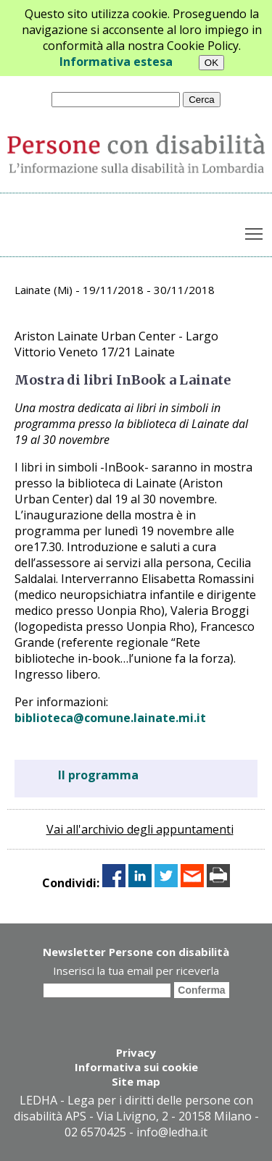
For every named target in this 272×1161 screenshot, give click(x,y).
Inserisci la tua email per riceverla (136, 970)
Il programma (98, 775)
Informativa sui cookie (136, 1067)
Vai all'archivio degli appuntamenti (140, 829)
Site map (136, 1081)
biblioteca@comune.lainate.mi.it (110, 718)
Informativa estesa (116, 62)
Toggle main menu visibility (255, 231)
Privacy (136, 1052)
